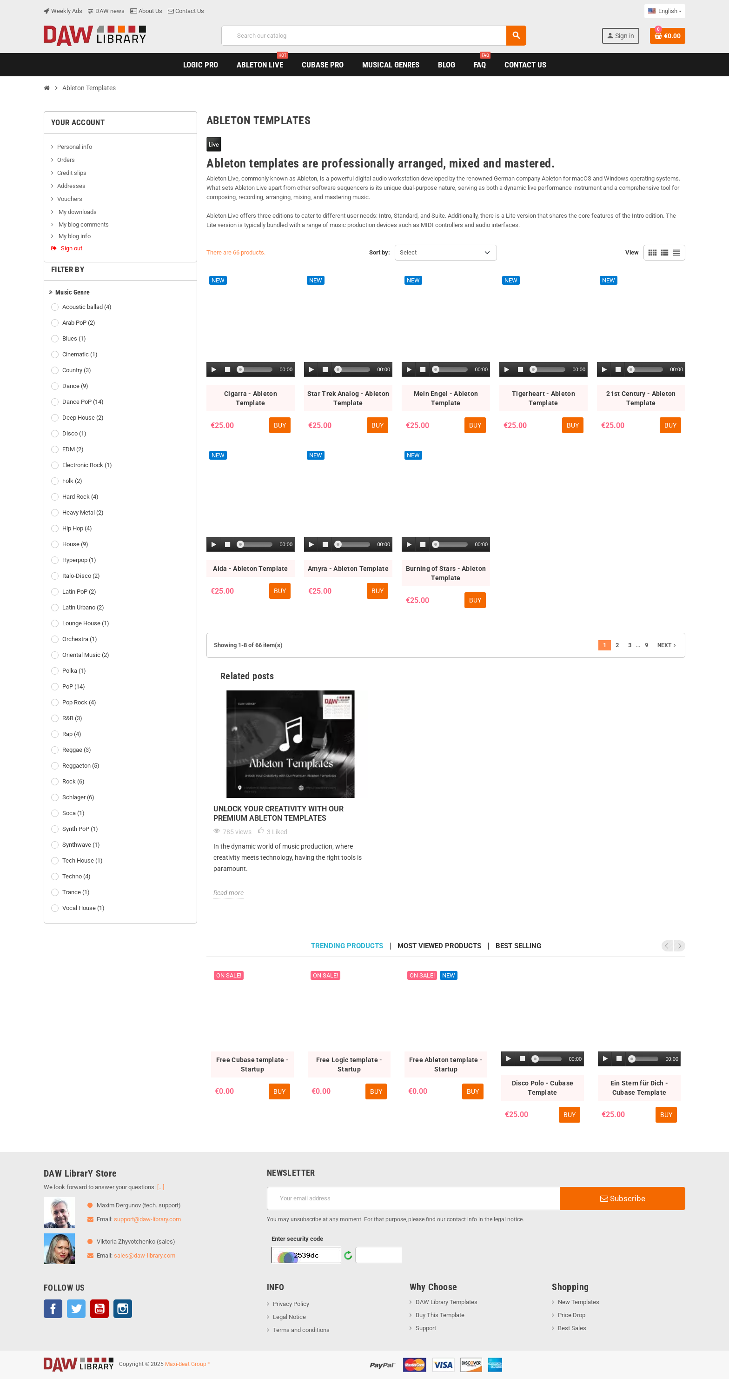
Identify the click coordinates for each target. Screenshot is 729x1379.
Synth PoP (80, 829)
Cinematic (80, 354)
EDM (73, 449)
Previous (667, 945)
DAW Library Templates (446, 1302)
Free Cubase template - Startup (252, 1064)
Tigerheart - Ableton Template (543, 398)
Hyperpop (80, 560)
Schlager (79, 797)
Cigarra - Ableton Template (250, 398)
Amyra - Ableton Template (348, 568)
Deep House (83, 417)
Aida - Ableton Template (250, 568)
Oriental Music (86, 655)
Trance (76, 892)
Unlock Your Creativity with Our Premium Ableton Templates (278, 813)
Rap (72, 734)
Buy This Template (440, 1315)
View (632, 252)
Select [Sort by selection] (408, 252)
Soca (74, 813)
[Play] (214, 369)
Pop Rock (80, 702)
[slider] (256, 369)
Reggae (77, 750)
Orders (66, 159)
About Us (146, 10)
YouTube (99, 1308)
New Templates (578, 1302)
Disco (75, 433)
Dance (76, 386)
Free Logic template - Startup (349, 1064)
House (76, 544)
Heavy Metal (83, 512)
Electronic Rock (87, 465)
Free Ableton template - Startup (446, 1064)
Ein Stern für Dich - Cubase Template (639, 1087)
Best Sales (572, 1328)
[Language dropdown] (664, 11)
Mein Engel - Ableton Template (446, 398)
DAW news (106, 10)
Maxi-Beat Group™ (187, 1364)
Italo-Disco (81, 576)
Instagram (122, 1308)
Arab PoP (79, 323)
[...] (160, 1187)
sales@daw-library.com (144, 1255)
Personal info (74, 146)
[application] (250, 370)
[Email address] (413, 1198)
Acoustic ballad (87, 307)
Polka (74, 671)
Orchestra (80, 639)
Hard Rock (81, 497)
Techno (77, 876)
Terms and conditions (301, 1329)
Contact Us (186, 10)
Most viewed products (439, 946)
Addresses (71, 185)
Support (426, 1328)
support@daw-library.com (147, 1219)
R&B (73, 718)
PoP (74, 686)
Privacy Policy (291, 1303)
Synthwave (81, 845)
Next (667, 645)
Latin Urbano (84, 607)
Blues (74, 338)
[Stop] (227, 369)
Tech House (83, 860)
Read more (228, 893)
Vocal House (84, 908)
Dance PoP (83, 402)
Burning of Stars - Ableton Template (446, 573)
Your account (78, 122)
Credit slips (71, 172)
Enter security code (297, 1238)
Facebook (53, 1308)
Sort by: (379, 252)
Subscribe (622, 1198)
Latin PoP (80, 591)
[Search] (373, 36)
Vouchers (69, 198)
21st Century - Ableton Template (641, 398)
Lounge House (86, 623)
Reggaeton (81, 765)
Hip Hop (77, 528)
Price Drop (571, 1315)
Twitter (76, 1308)
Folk (73, 481)
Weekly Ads (63, 10)
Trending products (347, 946)
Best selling (518, 946)
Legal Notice (289, 1316)
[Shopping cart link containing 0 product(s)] (667, 36)
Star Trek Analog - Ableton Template (348, 398)
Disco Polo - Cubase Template (542, 1087)
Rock (74, 781)
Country (77, 370)
